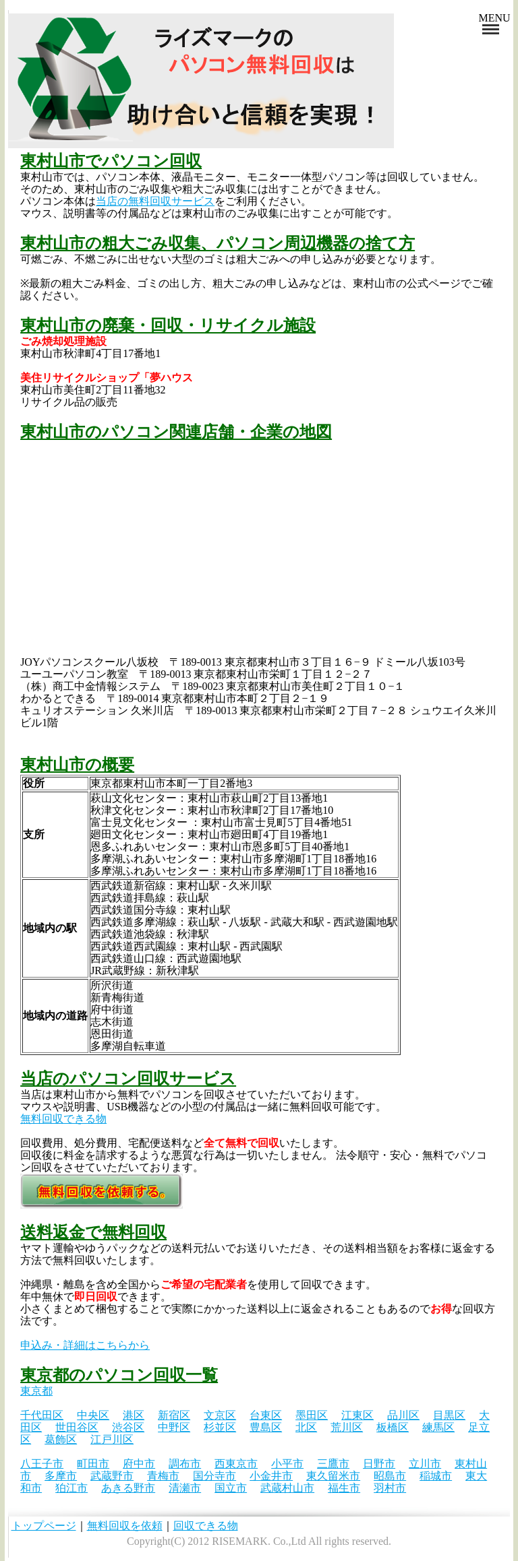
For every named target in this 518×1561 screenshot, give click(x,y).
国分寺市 (214, 1476)
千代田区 (41, 1415)
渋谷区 (128, 1427)
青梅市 (163, 1476)
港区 (133, 1415)
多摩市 (61, 1476)
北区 (306, 1427)
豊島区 (266, 1427)
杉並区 (220, 1427)
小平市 (287, 1463)
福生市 (344, 1488)
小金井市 (271, 1476)
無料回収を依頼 (125, 1525)
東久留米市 (333, 1476)
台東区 (266, 1415)
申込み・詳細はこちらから (85, 1345)
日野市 (379, 1463)
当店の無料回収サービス (155, 201)
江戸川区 (112, 1439)
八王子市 (41, 1463)
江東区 (357, 1415)
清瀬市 (185, 1488)
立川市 (425, 1463)
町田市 (93, 1463)
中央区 (93, 1415)
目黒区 (449, 1415)
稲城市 (436, 1476)
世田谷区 (76, 1427)
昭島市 (390, 1476)
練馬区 (438, 1427)
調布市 (185, 1463)
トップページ (43, 1525)
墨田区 (311, 1415)
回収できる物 (205, 1525)
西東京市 (236, 1463)
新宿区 (174, 1415)
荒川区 (346, 1427)
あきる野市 (128, 1488)
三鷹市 (333, 1463)
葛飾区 (61, 1439)
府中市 (139, 1463)
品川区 (403, 1415)
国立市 (230, 1488)
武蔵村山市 (287, 1488)
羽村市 (390, 1488)
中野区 (174, 1427)
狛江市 (71, 1488)
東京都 (36, 1391)
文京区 (220, 1415)
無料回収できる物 (63, 1118)
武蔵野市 (112, 1476)
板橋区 (392, 1427)
